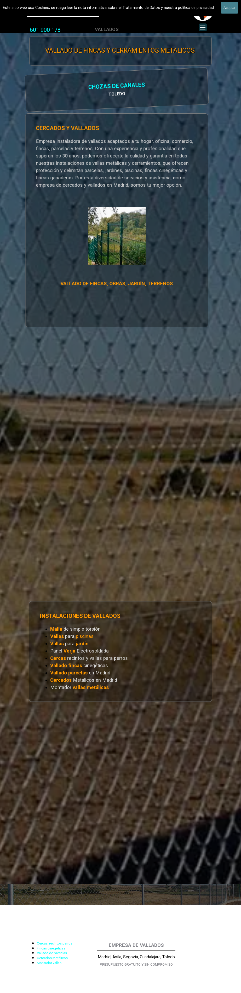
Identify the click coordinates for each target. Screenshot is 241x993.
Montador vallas (49, 963)
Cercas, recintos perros (54, 943)
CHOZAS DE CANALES (71, 86)
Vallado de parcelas (52, 953)
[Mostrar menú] (203, 27)
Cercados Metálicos (52, 958)
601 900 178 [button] (45, 30)
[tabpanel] (45, 30)
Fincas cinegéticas (51, 948)
